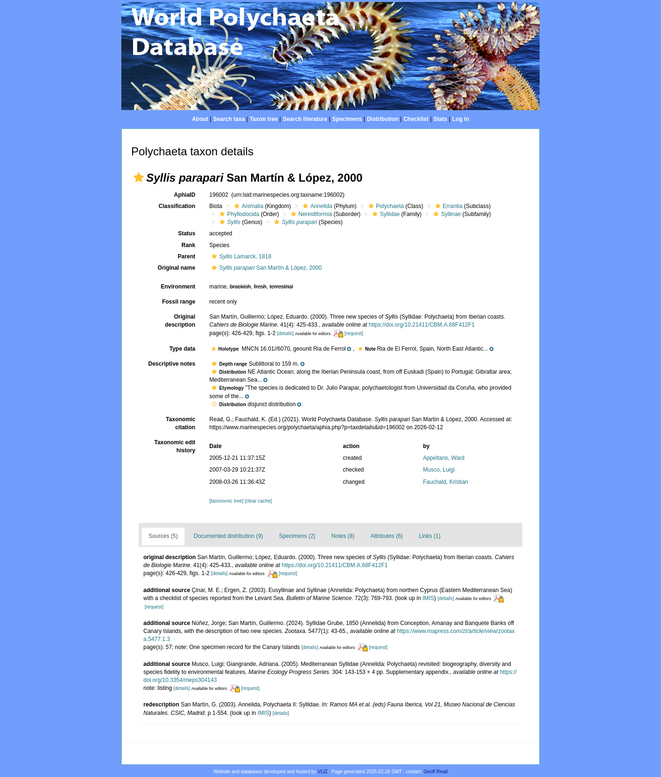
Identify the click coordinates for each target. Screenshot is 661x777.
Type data (182, 348)
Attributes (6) (386, 536)
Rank (188, 245)
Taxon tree (264, 119)
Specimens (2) (297, 536)
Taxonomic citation (180, 423)
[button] (138, 177)
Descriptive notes (171, 363)
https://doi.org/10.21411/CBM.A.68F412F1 (421, 324)
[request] (354, 333)
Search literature (305, 119)
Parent (186, 256)
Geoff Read (436, 771)
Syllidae (385, 214)
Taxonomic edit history (174, 446)
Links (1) (430, 536)
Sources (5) (163, 536)
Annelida (316, 206)
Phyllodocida (238, 214)
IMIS (428, 598)
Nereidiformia (310, 214)
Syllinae (446, 214)
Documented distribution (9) (228, 536)
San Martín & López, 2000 (265, 267)
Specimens (347, 119)
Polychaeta (385, 206)
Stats (440, 119)
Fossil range (179, 301)
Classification (176, 206)
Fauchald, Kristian (445, 482)
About (200, 119)
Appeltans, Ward (443, 458)
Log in (460, 119)
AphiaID (184, 195)
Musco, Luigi (439, 469)
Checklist (415, 119)
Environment (178, 286)
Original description (180, 320)
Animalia (247, 206)
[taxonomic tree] (226, 501)
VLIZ (323, 771)
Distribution (382, 119)
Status (187, 233)
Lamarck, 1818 (240, 256)
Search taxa (228, 119)
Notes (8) (342, 536)
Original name (176, 267)
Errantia (448, 206)
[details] (285, 333)
